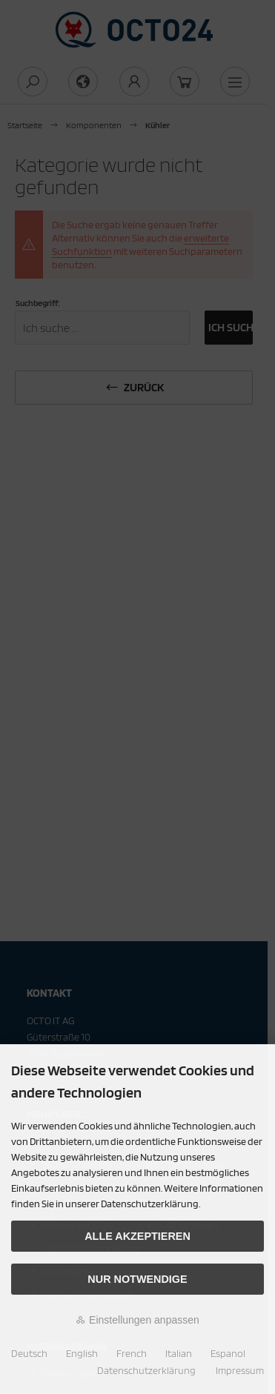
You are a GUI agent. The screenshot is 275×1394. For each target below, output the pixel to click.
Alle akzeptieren (137, 1236)
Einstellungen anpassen (137, 1320)
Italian (178, 1353)
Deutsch (29, 1353)
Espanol (228, 1353)
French (131, 1353)
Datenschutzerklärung (146, 1370)
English (82, 1353)
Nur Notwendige (137, 1279)
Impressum (240, 1370)
